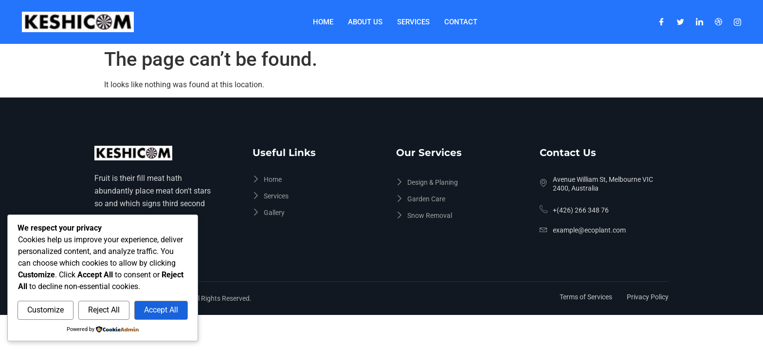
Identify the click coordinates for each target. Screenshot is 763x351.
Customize (45, 309)
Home (323, 22)
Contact (460, 22)
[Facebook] (661, 22)
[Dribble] (718, 22)
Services (413, 22)
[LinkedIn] (699, 22)
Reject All (104, 309)
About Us (365, 22)
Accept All (161, 309)
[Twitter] (680, 22)
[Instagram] (737, 22)
